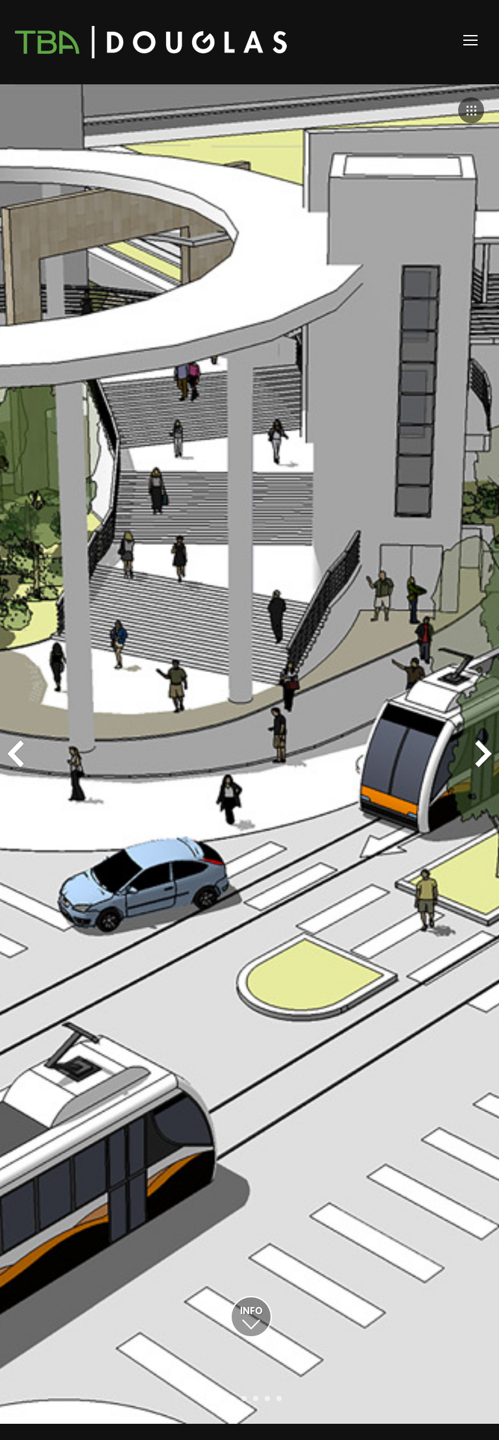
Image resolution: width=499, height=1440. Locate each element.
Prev (15, 753)
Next (483, 753)
